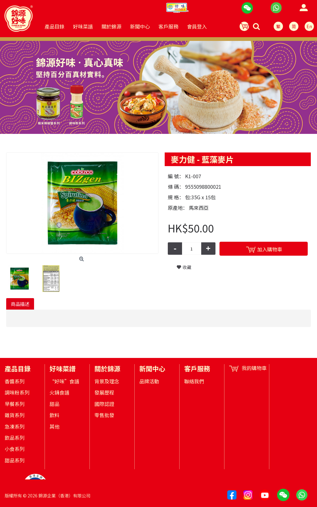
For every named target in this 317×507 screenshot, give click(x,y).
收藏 (187, 267)
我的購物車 (248, 368)
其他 (54, 426)
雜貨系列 (14, 415)
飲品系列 (14, 437)
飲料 (54, 415)
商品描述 (20, 304)
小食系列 (14, 448)
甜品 (54, 403)
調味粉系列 (17, 392)
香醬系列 (14, 381)
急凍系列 (14, 426)
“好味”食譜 (64, 381)
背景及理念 (106, 381)
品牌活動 (149, 381)
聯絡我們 (194, 381)
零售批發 (104, 415)
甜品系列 (14, 460)
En (309, 26)
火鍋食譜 (59, 392)
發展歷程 (104, 392)
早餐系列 (14, 403)
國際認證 (104, 403)
